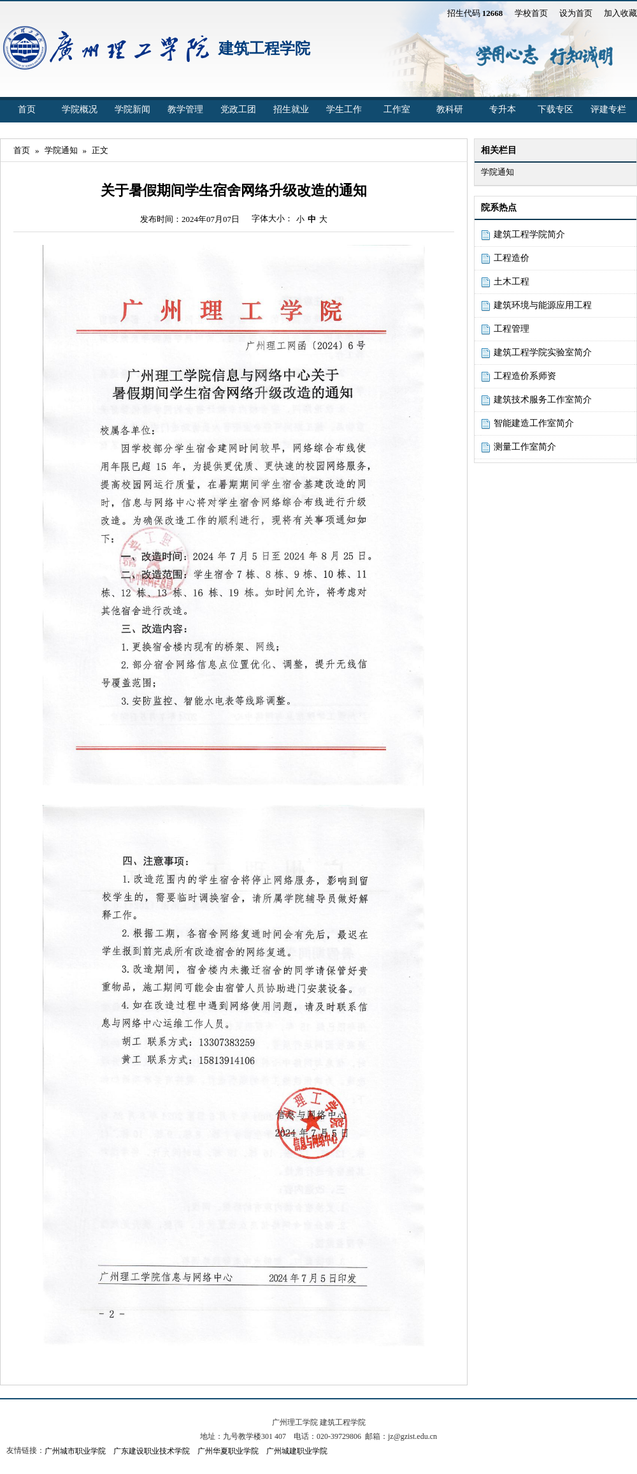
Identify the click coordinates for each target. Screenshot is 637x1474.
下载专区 (555, 109)
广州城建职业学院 (296, 1451)
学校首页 (531, 13)
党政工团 (238, 109)
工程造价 (511, 258)
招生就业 (291, 109)
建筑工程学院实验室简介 (543, 352)
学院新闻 (132, 109)
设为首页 (575, 13)
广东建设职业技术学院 (151, 1451)
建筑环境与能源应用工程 (543, 305)
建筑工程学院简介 (529, 234)
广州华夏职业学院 (228, 1451)
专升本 (502, 109)
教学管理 (185, 109)
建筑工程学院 (264, 48)
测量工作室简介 (525, 447)
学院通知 (61, 150)
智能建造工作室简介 (534, 423)
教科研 (449, 109)
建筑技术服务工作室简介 (543, 399)
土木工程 (511, 281)
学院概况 (79, 109)
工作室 (396, 109)
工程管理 (511, 329)
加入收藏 (620, 13)
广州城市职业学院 (75, 1451)
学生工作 (344, 109)
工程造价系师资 (525, 376)
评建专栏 (608, 109)
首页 (27, 109)
